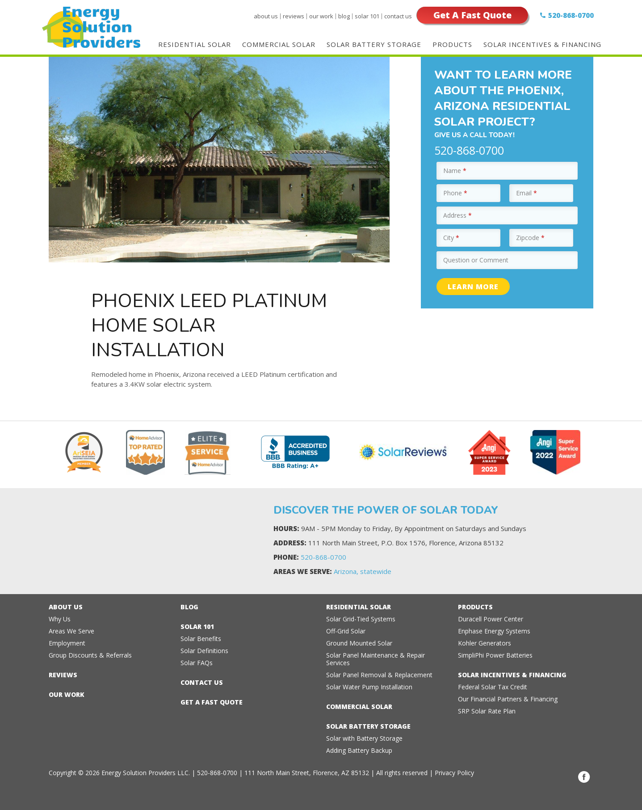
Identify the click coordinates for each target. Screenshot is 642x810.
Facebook (584, 777)
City (451, 237)
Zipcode (530, 237)
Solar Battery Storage (374, 44)
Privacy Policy (454, 772)
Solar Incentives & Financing (542, 44)
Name (454, 170)
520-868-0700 (571, 15)
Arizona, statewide (362, 571)
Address (457, 215)
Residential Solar (194, 44)
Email (526, 193)
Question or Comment (475, 260)
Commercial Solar (278, 44)
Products (452, 44)
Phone (455, 193)
